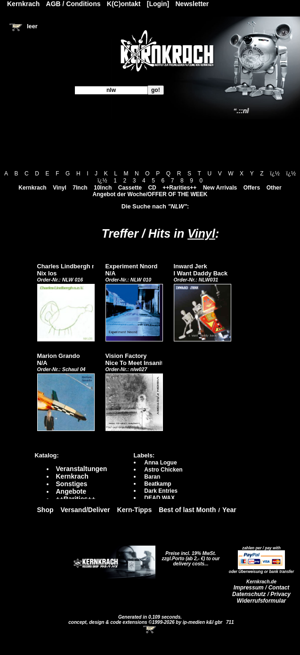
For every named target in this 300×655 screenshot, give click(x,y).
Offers (251, 187)
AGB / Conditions (73, 4)
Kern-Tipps (134, 510)
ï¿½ (275, 173)
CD (152, 187)
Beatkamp (157, 484)
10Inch (103, 187)
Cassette (130, 187)
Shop (45, 510)
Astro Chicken (163, 469)
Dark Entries (161, 491)
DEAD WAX (159, 498)
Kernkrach (32, 187)
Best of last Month (187, 510)
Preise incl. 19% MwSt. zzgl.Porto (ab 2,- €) (189, 556)
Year (229, 510)
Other (274, 187)
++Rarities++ (179, 187)
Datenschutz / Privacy (261, 594)
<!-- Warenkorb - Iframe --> (150, 629)
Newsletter (192, 4)
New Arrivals (220, 187)
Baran (152, 476)
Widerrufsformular (261, 600)
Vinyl (59, 187)
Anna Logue (160, 462)
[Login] (158, 4)
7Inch (80, 187)
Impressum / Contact (262, 587)
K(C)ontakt (124, 4)
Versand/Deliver (85, 510)
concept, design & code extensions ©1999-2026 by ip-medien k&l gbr (146, 622)
